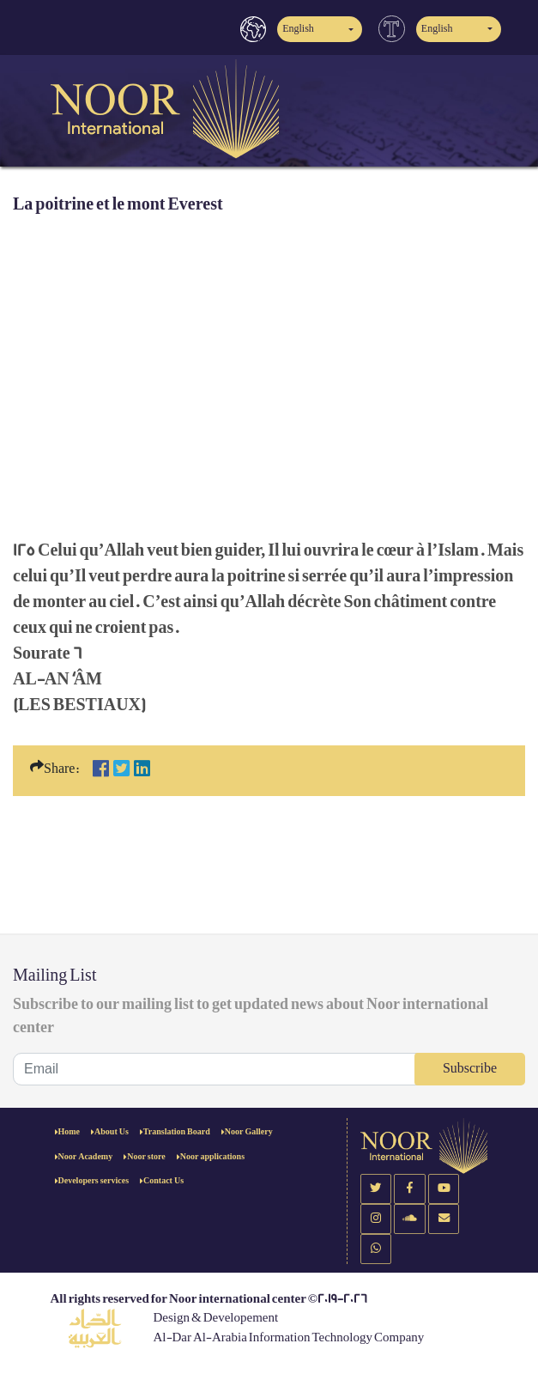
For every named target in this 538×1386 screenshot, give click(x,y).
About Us (111, 1132)
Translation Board (176, 1132)
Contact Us (163, 1180)
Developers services (94, 1180)
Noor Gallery (249, 1132)
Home (69, 1132)
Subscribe (470, 1068)
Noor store (146, 1156)
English (298, 28)
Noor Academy (85, 1156)
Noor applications (212, 1156)
